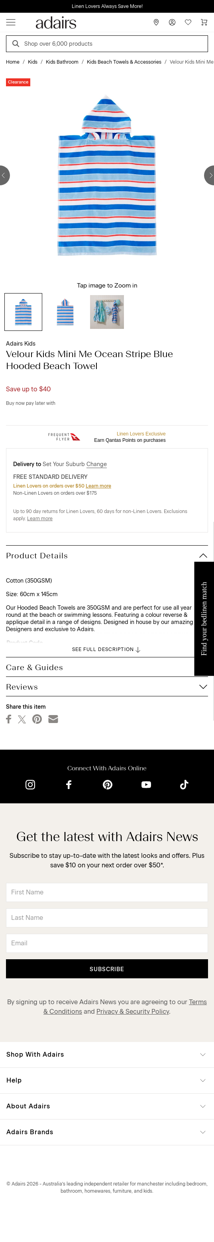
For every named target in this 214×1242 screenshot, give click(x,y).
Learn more (98, 486)
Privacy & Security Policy (132, 1011)
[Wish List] (188, 22)
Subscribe (107, 969)
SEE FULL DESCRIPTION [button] (107, 650)
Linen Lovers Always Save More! (107, 6)
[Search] (17, 44)
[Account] (172, 22)
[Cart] (204, 22)
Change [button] (96, 464)
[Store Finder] (156, 22)
